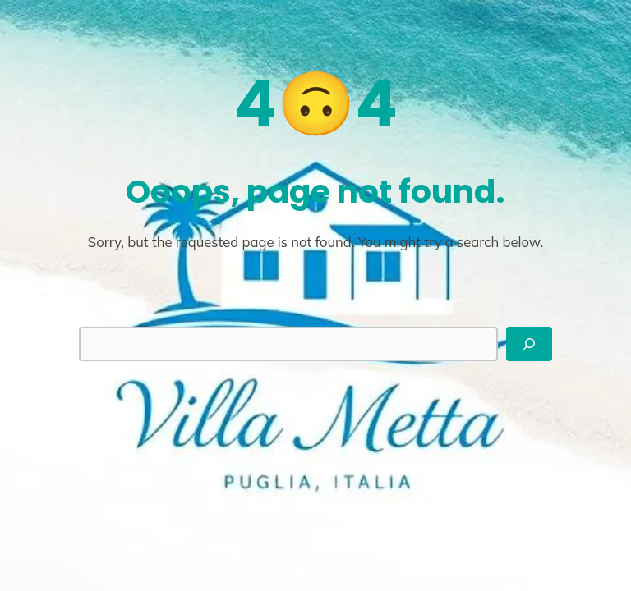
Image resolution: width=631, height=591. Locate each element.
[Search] (529, 343)
